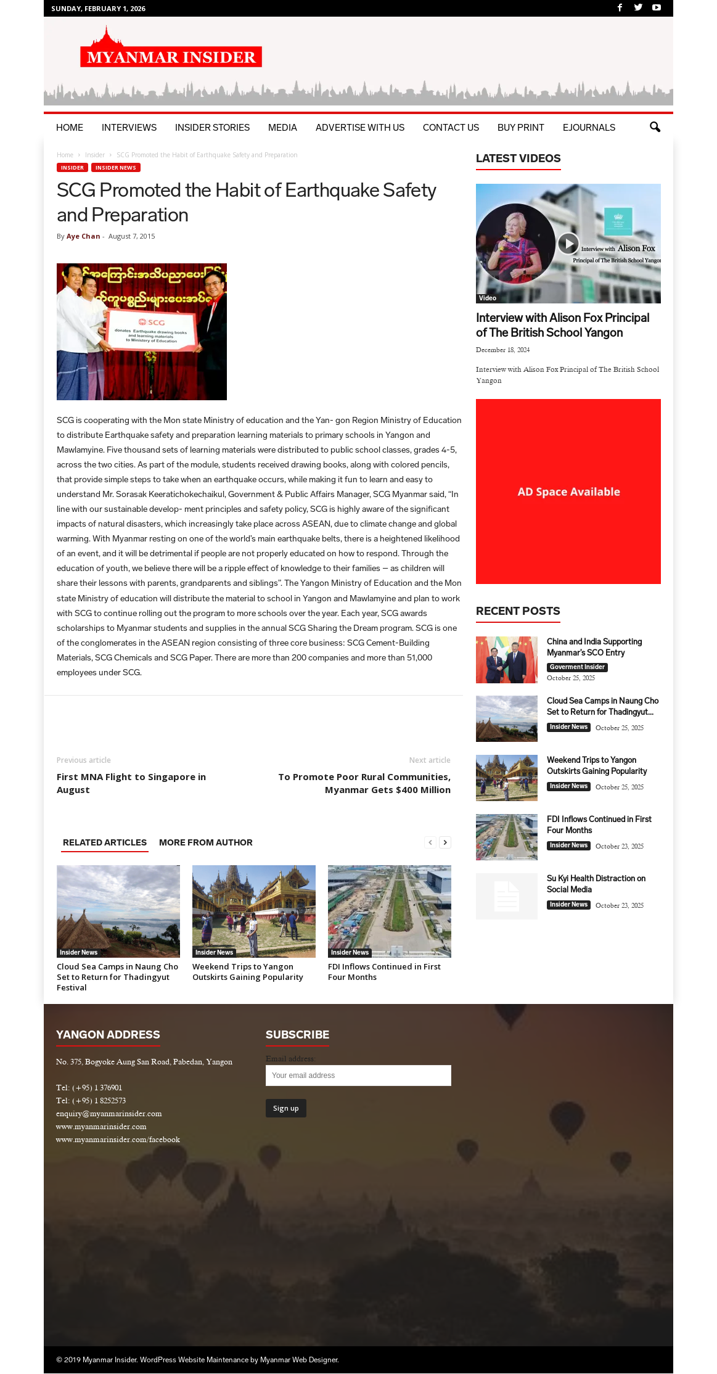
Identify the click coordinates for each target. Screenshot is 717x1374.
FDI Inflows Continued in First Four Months (384, 972)
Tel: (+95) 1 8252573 (91, 1101)
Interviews (129, 127)
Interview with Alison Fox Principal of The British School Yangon (562, 325)
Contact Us (451, 127)
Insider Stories (212, 127)
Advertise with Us (360, 127)
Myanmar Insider (109, 1360)
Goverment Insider (577, 668)
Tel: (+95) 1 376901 (89, 1088)
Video (487, 299)
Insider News (116, 168)
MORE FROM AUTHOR (206, 843)
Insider (95, 155)
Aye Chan (83, 236)
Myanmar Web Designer (298, 1360)
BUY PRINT (521, 127)
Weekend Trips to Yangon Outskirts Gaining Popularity (247, 972)
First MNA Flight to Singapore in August (131, 783)
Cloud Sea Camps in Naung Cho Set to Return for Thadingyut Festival (117, 977)
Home (69, 127)
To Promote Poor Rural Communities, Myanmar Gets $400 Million (364, 783)
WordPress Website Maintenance (194, 1360)
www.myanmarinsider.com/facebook (118, 1140)
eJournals (589, 127)
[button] (654, 127)
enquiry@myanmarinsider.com (109, 1114)
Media (282, 127)
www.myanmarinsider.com (101, 1127)
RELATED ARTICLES (105, 843)
